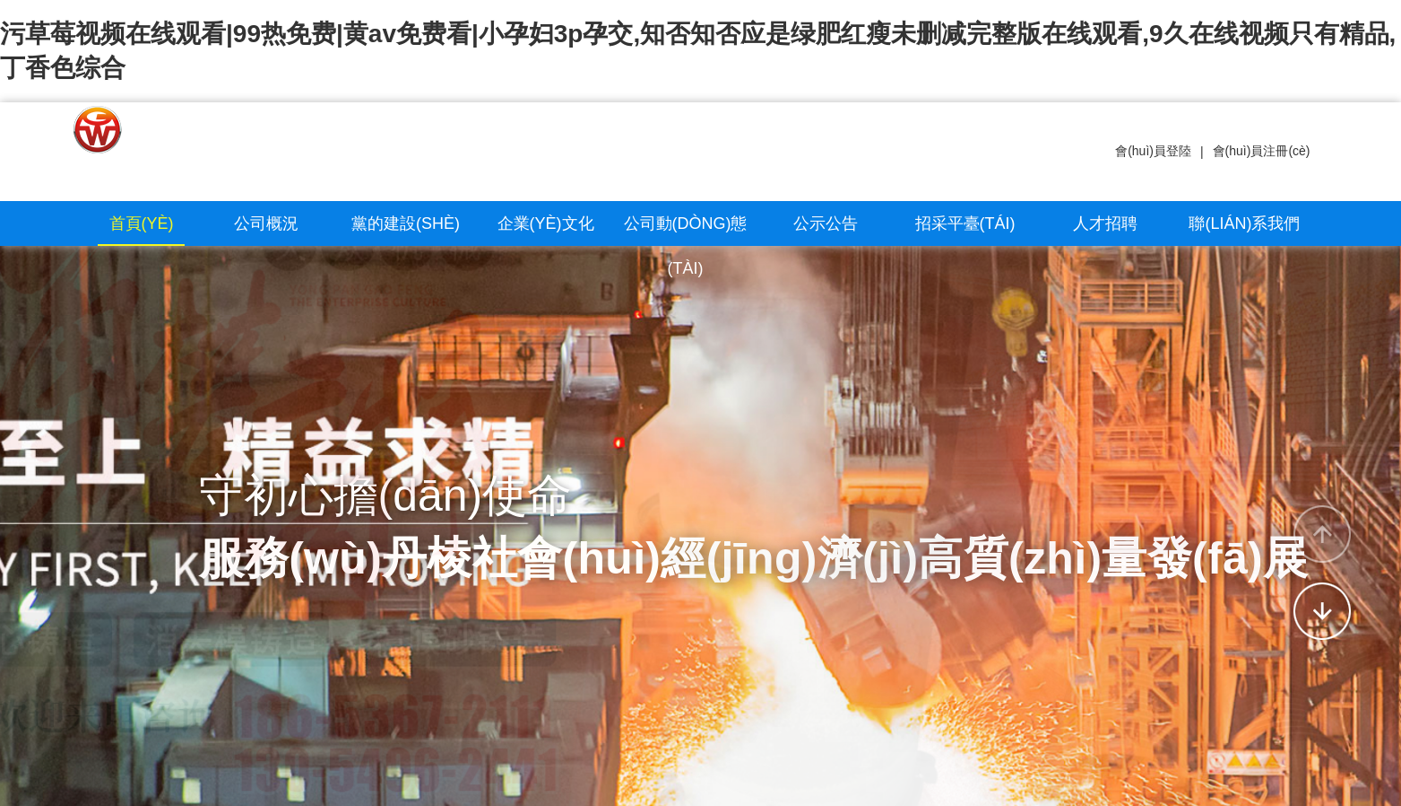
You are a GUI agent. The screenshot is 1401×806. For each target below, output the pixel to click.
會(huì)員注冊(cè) (1261, 151)
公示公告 (825, 223)
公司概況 (266, 223)
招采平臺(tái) (965, 223)
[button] (1322, 534)
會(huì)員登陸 (1153, 151)
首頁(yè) (141, 223)
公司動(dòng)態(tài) (686, 246)
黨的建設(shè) (405, 223)
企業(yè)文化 (545, 223)
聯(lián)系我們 (1244, 223)
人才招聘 (1105, 223)
